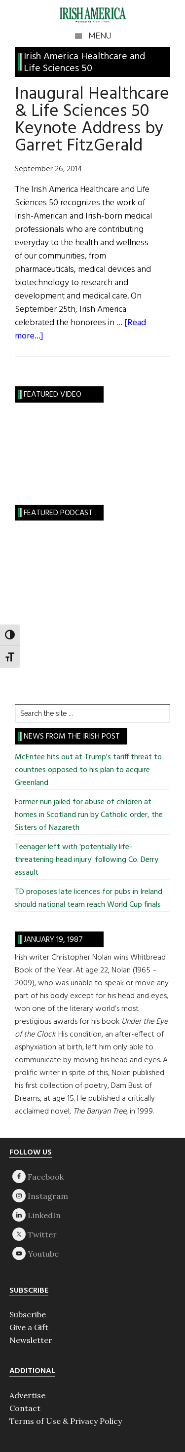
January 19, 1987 (53, 939)
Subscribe (27, 1314)
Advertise (27, 1395)
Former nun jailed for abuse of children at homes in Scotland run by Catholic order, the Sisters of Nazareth (89, 815)
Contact (24, 1408)
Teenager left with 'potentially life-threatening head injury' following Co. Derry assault (86, 860)
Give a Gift (28, 1327)
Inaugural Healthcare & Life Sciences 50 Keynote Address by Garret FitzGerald (92, 120)
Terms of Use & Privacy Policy (65, 1421)
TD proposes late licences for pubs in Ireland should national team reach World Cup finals (88, 898)
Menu (99, 35)
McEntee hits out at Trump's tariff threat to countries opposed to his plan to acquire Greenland (88, 770)
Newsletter (30, 1340)
